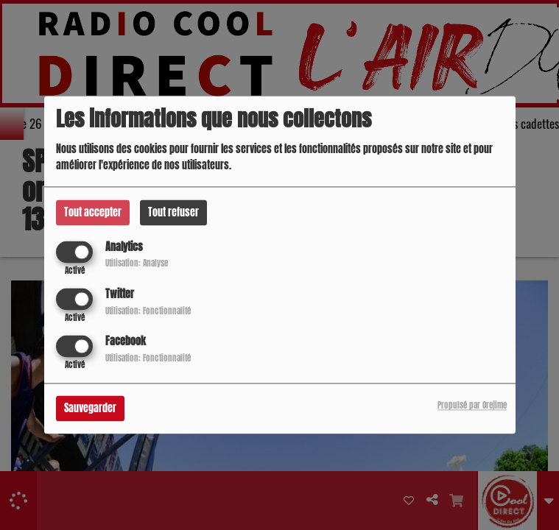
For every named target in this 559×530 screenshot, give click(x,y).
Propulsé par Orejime (472, 406)
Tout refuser (173, 212)
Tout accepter (93, 212)
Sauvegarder (90, 409)
